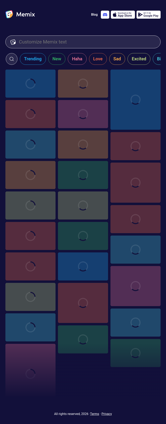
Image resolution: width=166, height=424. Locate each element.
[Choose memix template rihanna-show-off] (83, 303)
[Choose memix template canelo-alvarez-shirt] (83, 175)
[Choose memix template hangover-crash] (30, 266)
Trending (33, 58)
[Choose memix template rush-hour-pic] (30, 175)
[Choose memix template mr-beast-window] (83, 84)
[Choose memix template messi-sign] (30, 205)
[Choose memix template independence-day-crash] (135, 250)
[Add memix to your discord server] (105, 15)
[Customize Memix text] (87, 42)
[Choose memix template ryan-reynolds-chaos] (30, 327)
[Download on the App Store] (123, 15)
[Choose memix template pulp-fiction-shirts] (83, 236)
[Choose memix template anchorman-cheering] (135, 183)
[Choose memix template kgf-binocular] (135, 353)
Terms (94, 414)
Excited (139, 58)
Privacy (106, 414)
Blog (94, 14)
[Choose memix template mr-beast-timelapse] (83, 339)
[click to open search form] (11, 59)
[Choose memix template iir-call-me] (83, 145)
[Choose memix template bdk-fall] (83, 114)
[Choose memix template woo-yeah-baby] (135, 286)
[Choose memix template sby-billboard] (30, 145)
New (57, 58)
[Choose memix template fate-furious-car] (83, 266)
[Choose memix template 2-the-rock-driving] (135, 100)
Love (98, 58)
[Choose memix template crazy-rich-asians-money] (135, 219)
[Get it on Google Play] (149, 15)
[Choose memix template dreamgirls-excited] (135, 146)
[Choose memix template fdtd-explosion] (30, 236)
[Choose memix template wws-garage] (30, 114)
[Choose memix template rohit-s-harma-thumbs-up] (30, 297)
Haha (77, 58)
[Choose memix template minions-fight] (30, 84)
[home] (20, 14)
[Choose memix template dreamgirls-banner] (83, 205)
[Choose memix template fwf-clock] (135, 323)
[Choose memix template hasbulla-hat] (30, 374)
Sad (117, 58)
